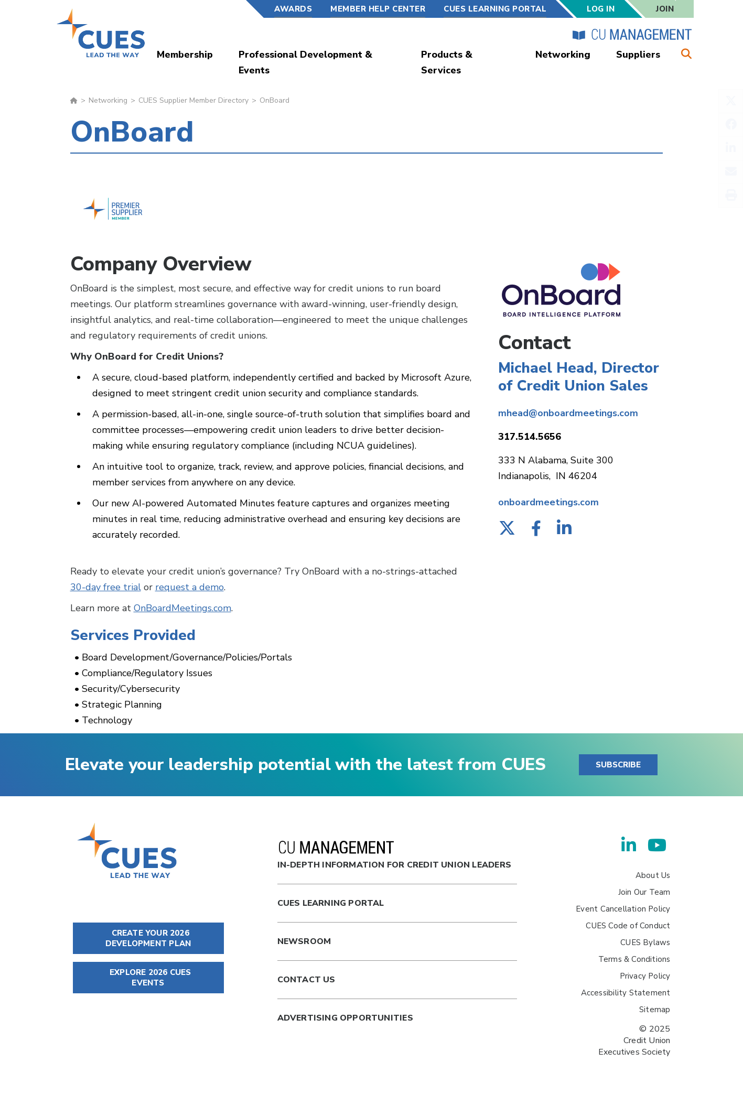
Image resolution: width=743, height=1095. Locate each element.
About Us (653, 875)
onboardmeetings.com (548, 502)
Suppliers (638, 54)
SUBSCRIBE (618, 765)
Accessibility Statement (626, 993)
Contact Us (306, 979)
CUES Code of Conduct (628, 925)
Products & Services (446, 62)
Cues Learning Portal (330, 903)
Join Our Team (644, 892)
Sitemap (654, 1009)
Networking (562, 54)
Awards (293, 9)
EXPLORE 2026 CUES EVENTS (148, 977)
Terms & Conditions (634, 959)
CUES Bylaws (645, 942)
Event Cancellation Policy (623, 909)
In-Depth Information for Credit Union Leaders (394, 856)
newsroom (304, 941)
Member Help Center (377, 9)
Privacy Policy (645, 976)
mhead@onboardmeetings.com (568, 413)
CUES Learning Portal (495, 9)
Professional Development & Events (305, 62)
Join (665, 9)
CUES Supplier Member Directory (193, 100)
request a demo (189, 587)
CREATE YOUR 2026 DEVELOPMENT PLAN (148, 938)
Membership (185, 54)
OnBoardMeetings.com (182, 608)
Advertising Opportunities (345, 1018)
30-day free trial (105, 587)
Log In (601, 9)
